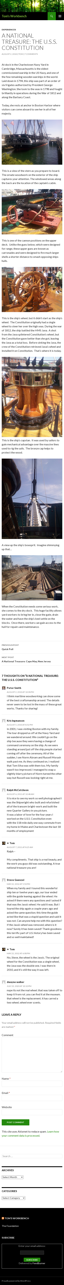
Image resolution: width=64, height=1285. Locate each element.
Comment (7, 1035)
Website (7, 1107)
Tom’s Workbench (17, 1218)
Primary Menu (60, 16)
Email (6, 1092)
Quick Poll (32, 647)
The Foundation (10, 1225)
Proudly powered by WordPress (16, 1281)
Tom (20, 54)
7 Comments (31, 54)
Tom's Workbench (14, 16)
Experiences (9, 29)
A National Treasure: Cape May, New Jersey (32, 659)
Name (6, 1078)
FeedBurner (39, 1263)
